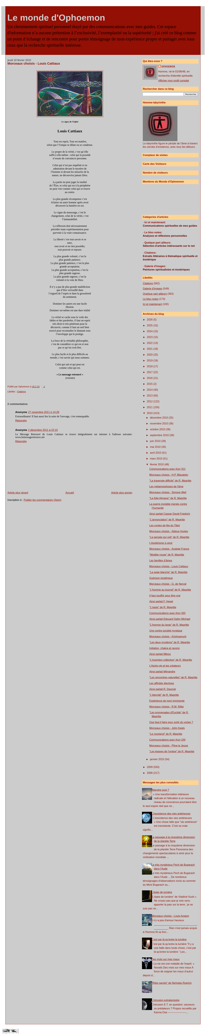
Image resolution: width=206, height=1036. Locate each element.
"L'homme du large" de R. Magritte (169, 624)
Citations (21, 391)
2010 (150, 413)
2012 (150, 401)
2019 (150, 360)
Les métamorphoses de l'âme (166, 486)
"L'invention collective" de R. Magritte (170, 660)
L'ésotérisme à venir (161, 543)
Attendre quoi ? (160, 790)
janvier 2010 (157, 759)
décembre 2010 (159, 417)
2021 (150, 348)
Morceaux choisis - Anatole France (169, 548)
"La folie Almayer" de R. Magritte (168, 498)
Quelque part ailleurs (155, 293)
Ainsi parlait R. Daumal (162, 689)
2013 (150, 395)
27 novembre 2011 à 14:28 (43, 412)
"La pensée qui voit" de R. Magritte (169, 537)
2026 (150, 319)
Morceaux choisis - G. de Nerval (167, 584)
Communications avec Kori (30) (167, 613)
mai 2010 (155, 447)
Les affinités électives (161, 683)
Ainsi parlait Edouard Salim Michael (169, 619)
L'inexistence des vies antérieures (170, 813)
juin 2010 (155, 441)
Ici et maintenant (152, 304)
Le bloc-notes (150, 299)
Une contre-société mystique (165, 630)
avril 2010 (156, 452)
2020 (150, 354)
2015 (150, 384)
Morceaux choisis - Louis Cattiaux (33, 63)
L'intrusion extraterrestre (165, 1000)
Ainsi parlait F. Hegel (161, 601)
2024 (150, 331)
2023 (150, 337)
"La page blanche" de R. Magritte (168, 572)
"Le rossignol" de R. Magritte (165, 734)
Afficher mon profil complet (173, 80)
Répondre (21, 420)
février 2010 (157, 464)
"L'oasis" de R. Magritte (162, 607)
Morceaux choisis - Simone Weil (167, 492)
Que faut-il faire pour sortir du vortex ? (171, 722)
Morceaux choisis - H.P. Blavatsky (168, 474)
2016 (150, 378)
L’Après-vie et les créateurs (165, 665)
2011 (150, 407)
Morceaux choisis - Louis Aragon (170, 916)
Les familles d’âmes (160, 560)
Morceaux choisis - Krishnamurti (167, 636)
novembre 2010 (159, 423)
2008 (150, 773)
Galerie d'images (152, 288)
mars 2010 (156, 458)
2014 (150, 389)
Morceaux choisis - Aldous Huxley (168, 531)
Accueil (69, 492)
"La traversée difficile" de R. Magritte (170, 480)
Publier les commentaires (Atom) (42, 500)
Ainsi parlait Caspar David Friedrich (169, 513)
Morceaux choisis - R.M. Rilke (166, 706)
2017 (150, 372)
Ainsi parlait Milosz (160, 654)
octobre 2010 (158, 429)
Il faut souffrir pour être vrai (164, 595)
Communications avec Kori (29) (167, 739)
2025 (150, 325)
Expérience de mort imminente (167, 700)
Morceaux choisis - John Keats (167, 728)
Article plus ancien (121, 492)
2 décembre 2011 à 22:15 (43, 430)
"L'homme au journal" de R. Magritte (170, 589)
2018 (150, 366)
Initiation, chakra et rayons (164, 648)
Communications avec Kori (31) (167, 469)
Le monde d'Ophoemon (56, 17)
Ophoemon (168, 66)
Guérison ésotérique (161, 578)
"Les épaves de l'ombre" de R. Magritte (171, 751)
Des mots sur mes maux (165, 959)
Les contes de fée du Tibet (164, 525)
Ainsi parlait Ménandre (162, 671)
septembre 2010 (159, 435)
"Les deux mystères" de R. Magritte (169, 642)
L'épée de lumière (161, 892)
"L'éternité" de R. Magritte (164, 695)
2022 (150, 343)
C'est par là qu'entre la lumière (169, 939)
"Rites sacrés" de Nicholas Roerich (171, 983)
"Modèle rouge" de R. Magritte (166, 554)
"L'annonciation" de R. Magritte (167, 519)
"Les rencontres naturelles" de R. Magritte (173, 677)
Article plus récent (17, 492)
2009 (150, 767)
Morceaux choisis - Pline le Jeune (168, 745)
